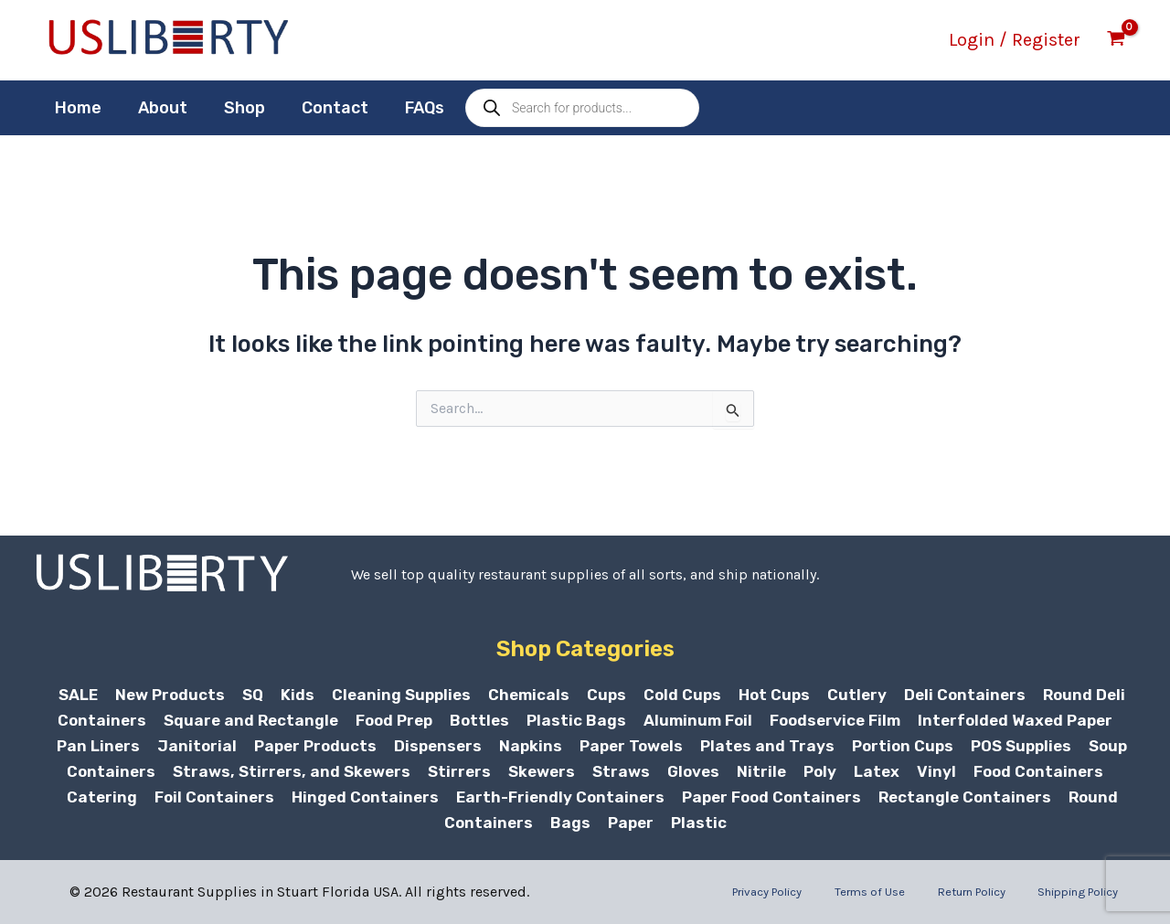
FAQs (408, 108)
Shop (235, 108)
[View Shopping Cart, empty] (1116, 40)
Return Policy (989, 891)
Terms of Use (899, 891)
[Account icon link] (1014, 40)
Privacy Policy (807, 891)
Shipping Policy (1087, 891)
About (157, 108)
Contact (322, 108)
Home (76, 108)
